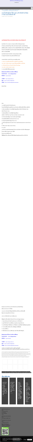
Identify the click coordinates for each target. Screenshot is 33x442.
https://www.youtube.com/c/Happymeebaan (9, 80)
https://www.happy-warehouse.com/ (10, 78)
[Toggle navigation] (32, 8)
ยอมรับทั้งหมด (29, 439)
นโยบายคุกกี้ (5, 440)
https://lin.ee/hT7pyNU (8, 75)
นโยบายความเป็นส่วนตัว (19, 439)
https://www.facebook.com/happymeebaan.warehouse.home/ (11, 82)
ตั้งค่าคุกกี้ (25, 439)
